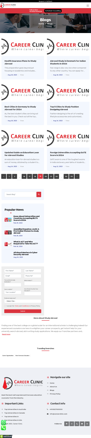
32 (66, 176)
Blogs (52, 390)
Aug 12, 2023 (58, 166)
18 (35, 176)
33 (71, 176)
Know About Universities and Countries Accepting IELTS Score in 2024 (26, 218)
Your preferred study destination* (9, 281)
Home (41, 24)
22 (57, 176)
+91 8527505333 (56, 409)
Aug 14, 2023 (58, 121)
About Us (53, 386)
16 (24, 176)
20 (46, 176)
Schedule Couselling (53, 11)
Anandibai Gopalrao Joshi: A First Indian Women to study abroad (26, 231)
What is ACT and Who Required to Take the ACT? (26, 243)
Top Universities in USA (13, 420)
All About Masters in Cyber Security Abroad (25, 253)
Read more (6, 334)
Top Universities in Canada (14, 413)
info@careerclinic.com (58, 414)
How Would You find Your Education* (31, 289)
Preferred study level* (10, 298)
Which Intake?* (28, 280)
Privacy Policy (55, 394)
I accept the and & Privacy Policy (23, 306)
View (22, 75)
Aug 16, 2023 (12, 75)
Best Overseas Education (22, 355)
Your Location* (8, 289)
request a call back (45, 1)
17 (29, 176)
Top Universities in (11, 416)
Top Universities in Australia (15, 409)
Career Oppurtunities (8, 355)
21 (51, 176)
